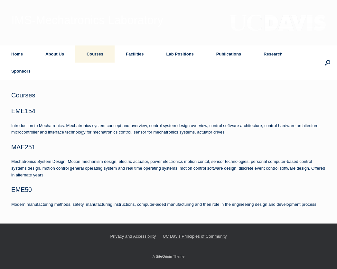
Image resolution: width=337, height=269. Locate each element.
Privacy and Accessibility (133, 236)
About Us (54, 54)
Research (273, 54)
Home (17, 54)
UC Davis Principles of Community (195, 236)
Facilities (135, 54)
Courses (95, 54)
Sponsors (21, 71)
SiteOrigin (164, 256)
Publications (228, 54)
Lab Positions (180, 54)
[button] (327, 62)
